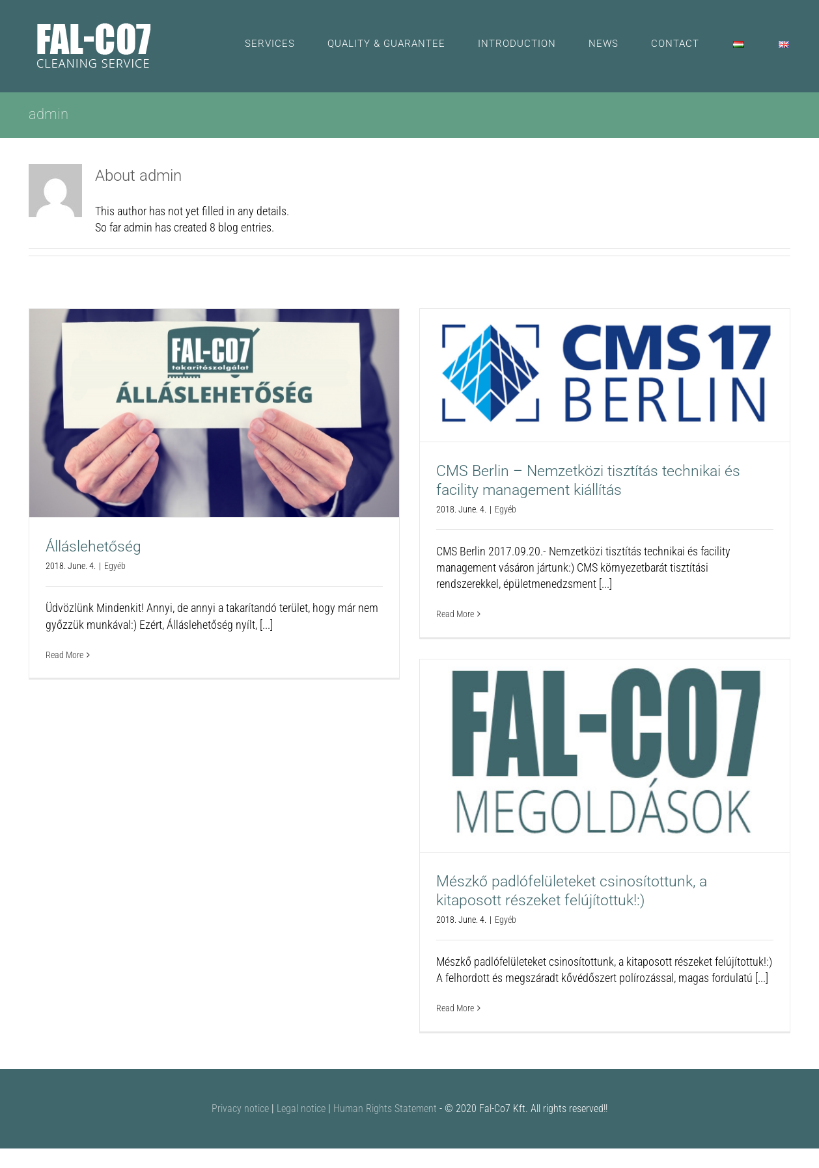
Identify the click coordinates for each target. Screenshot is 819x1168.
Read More (64, 655)
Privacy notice (240, 1108)
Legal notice (301, 1108)
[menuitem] (286, 44)
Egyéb (115, 566)
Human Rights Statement (385, 1108)
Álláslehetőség (93, 546)
